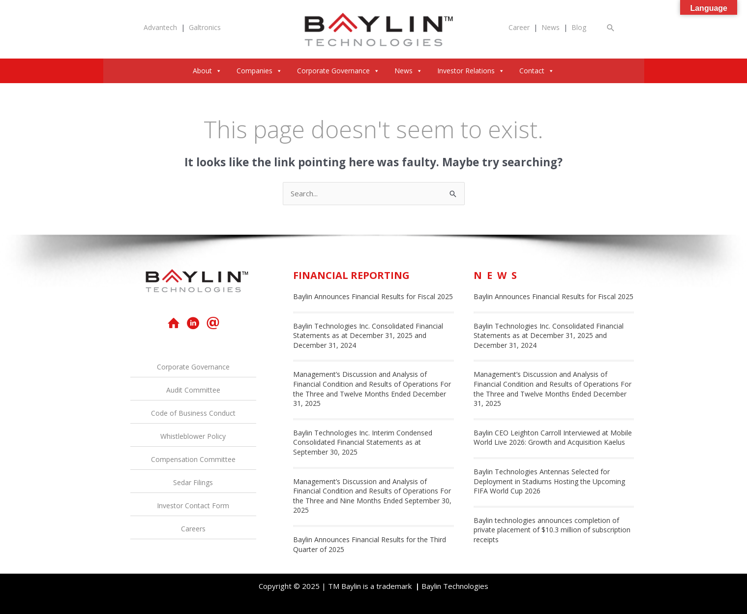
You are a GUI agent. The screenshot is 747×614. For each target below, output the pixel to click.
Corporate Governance (338, 70)
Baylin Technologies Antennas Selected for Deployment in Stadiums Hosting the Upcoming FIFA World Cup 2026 (549, 481)
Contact (536, 70)
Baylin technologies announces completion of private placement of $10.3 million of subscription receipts (552, 530)
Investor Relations (471, 70)
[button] (611, 27)
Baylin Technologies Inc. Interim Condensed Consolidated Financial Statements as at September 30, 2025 (362, 442)
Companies (259, 70)
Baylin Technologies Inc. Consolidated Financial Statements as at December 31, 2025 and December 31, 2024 (368, 335)
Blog (578, 27)
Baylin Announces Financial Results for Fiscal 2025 (373, 296)
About (207, 70)
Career (519, 27)
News (550, 27)
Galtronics (205, 27)
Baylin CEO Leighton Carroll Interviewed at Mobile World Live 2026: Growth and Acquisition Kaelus (553, 437)
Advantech (160, 27)
